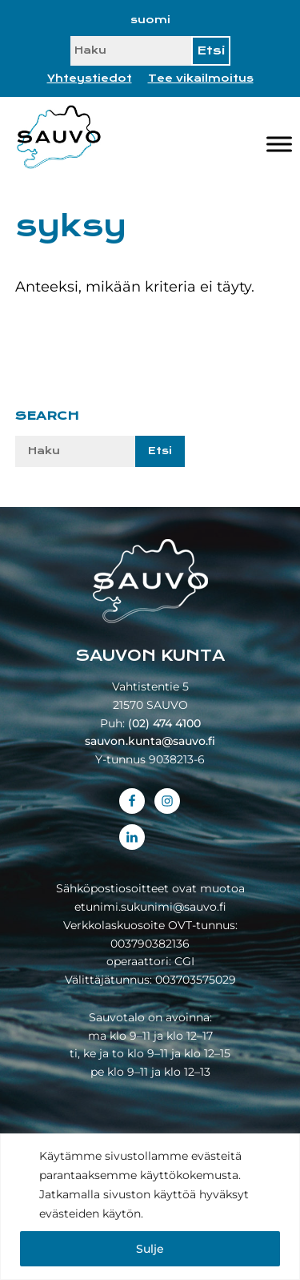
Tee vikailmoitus (201, 78)
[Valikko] (279, 143)
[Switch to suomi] (150, 20)
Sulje (150, 1249)
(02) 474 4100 (164, 723)
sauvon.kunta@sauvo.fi (150, 741)
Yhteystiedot (89, 78)
